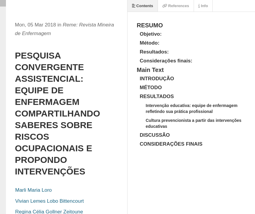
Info (203, 6)
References (175, 6)
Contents (142, 6)
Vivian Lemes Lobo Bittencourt (49, 201)
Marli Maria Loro (33, 190)
